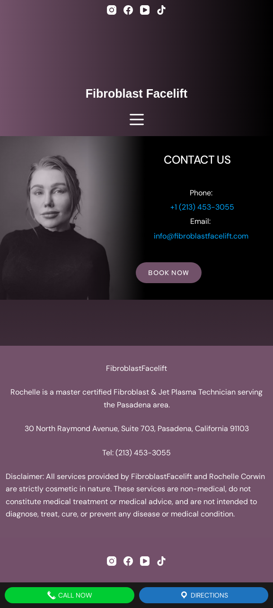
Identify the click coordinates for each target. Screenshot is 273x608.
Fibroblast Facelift (136, 93)
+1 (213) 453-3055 (202, 207)
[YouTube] (145, 10)
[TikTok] (161, 10)
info (160, 236)
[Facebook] (128, 10)
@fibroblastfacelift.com (207, 236)
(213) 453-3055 (143, 453)
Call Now (69, 595)
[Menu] (137, 119)
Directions (203, 595)
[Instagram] (111, 10)
